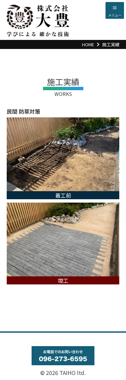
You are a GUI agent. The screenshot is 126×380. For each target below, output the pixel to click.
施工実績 (111, 44)
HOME (88, 44)
